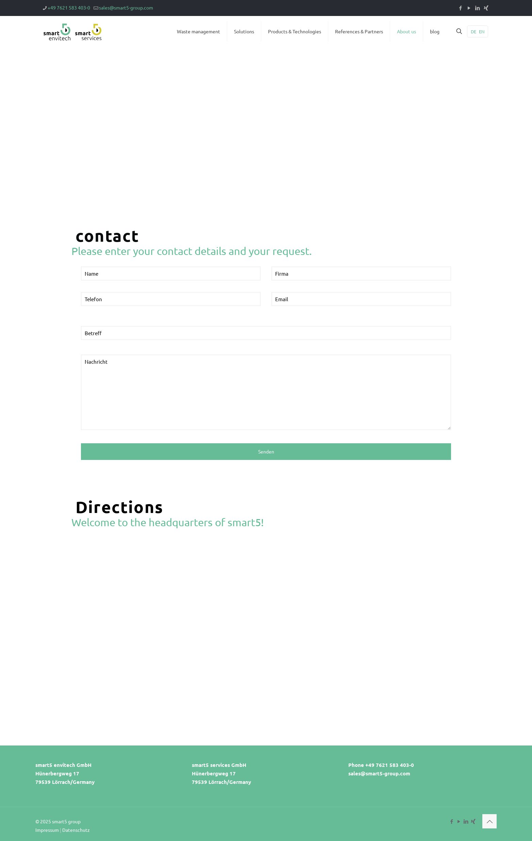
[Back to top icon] (489, 821)
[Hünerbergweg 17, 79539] (266, 626)
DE (473, 31)
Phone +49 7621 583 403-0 (381, 764)
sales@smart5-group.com (379, 773)
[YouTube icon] (468, 7)
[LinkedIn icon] (477, 7)
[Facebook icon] (460, 7)
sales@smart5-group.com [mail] (126, 7)
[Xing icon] (485, 7)
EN (481, 31)
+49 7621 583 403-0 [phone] (69, 7)
